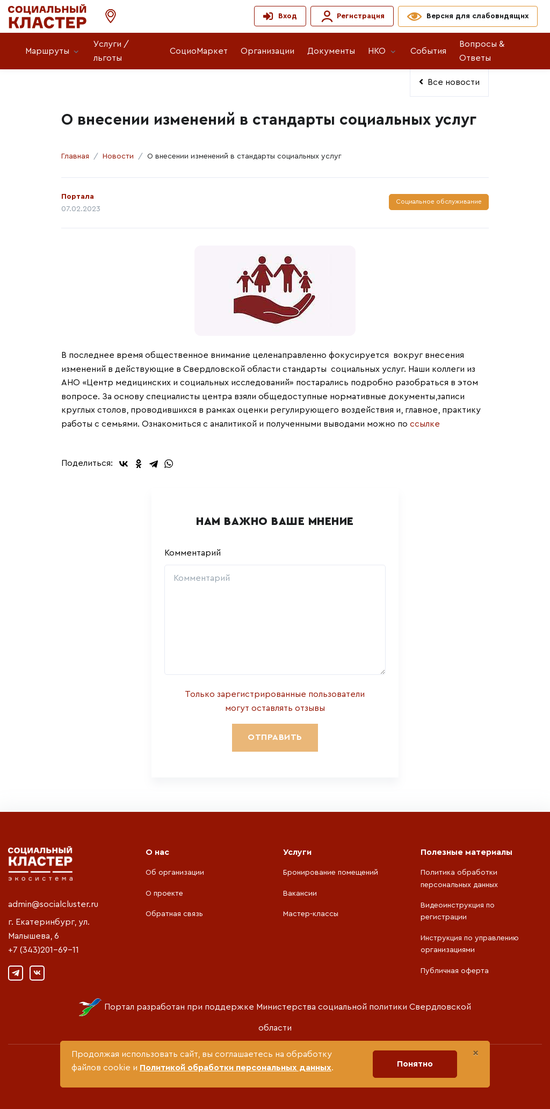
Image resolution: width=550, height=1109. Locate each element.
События (428, 51)
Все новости (449, 82)
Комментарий (192, 553)
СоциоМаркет (199, 51)
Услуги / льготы (111, 51)
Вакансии (300, 893)
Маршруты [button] (47, 51)
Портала (77, 196)
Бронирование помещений (330, 872)
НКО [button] (377, 51)
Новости (118, 156)
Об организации (175, 872)
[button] (105, 16)
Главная (75, 156)
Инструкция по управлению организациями (470, 944)
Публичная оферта (455, 971)
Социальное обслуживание (439, 201)
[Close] (475, 1053)
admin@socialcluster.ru (53, 904)
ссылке (424, 424)
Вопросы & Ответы (481, 51)
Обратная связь (174, 914)
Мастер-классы (310, 914)
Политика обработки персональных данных (459, 878)
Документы (331, 51)
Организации (267, 51)
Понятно (415, 1064)
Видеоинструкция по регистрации (458, 911)
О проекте (164, 893)
